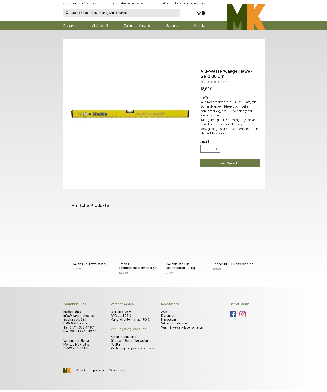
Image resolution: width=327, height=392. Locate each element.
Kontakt (80, 370)
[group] (163, 245)
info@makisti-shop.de (78, 315)
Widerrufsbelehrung (175, 323)
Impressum (168, 319)
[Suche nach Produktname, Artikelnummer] (121, 13)
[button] (200, 13)
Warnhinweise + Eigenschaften (182, 327)
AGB (164, 312)
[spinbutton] (210, 149)
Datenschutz (170, 315)
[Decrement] (203, 149)
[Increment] (216, 149)
